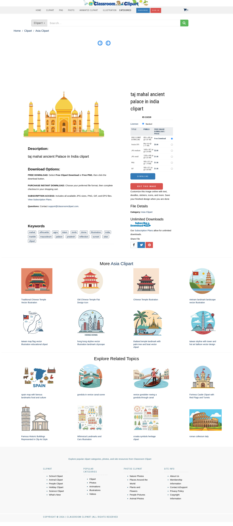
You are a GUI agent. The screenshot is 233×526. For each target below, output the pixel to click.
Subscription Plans (144, 230)
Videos (92, 494)
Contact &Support (178, 487)
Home (38, 10)
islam (64, 232)
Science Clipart (56, 491)
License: (134, 124)
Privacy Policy (177, 491)
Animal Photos (137, 498)
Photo (71, 10)
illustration (96, 232)
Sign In (155, 10)
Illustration (109, 10)
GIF (132, 169)
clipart (32, 241)
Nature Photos (137, 476)
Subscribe (143, 10)
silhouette (44, 232)
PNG (61, 10)
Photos (92, 482)
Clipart (50, 10)
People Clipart (56, 483)
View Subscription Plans (40, 199)
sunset (96, 236)
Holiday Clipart (56, 487)
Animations (94, 486)
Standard (149, 124)
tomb (74, 232)
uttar (106, 236)
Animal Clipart (56, 479)
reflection (83, 236)
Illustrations (95, 490)
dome (84, 232)
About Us (174, 476)
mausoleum (46, 236)
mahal (32, 232)
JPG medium (135, 151)
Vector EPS (135, 145)
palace (59, 236)
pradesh (71, 236)
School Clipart (56, 476)
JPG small (135, 157)
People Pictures (137, 494)
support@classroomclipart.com (63, 206)
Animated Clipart (89, 10)
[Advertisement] (116, 68)
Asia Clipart (42, 30)
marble (32, 236)
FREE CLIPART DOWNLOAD (136, 139)
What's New (55, 494)
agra (55, 232)
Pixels (146, 129)
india (107, 232)
